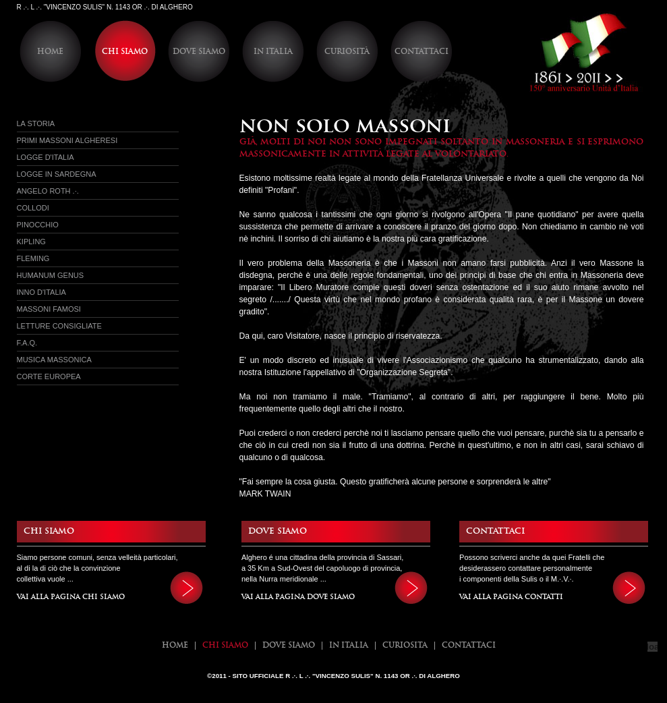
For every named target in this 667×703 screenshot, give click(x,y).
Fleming (33, 258)
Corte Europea (49, 376)
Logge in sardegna (56, 174)
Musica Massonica (54, 360)
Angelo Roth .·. (48, 191)
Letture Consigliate (59, 326)
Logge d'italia (45, 157)
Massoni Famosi (49, 309)
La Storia (36, 123)
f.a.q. (27, 343)
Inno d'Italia (41, 292)
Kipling (31, 241)
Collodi (33, 208)
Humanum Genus (50, 275)
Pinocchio (38, 225)
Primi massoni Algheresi (67, 140)
